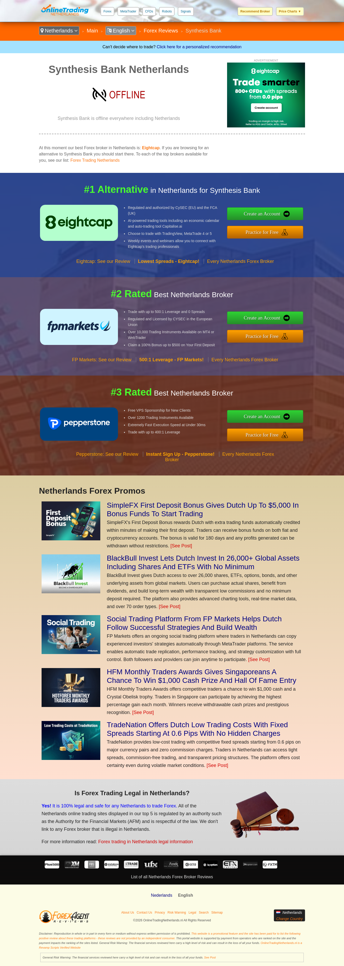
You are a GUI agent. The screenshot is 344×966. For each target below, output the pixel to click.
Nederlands (161, 895)
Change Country (289, 919)
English (121, 30)
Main (92, 30)
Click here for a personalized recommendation (199, 47)
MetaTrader (128, 11)
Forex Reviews (161, 30)
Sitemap (217, 912)
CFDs (149, 11)
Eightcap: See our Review (103, 261)
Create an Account (262, 213)
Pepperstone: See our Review (107, 454)
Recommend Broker (255, 11)
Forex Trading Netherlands (95, 160)
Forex (107, 11)
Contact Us (144, 912)
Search (204, 912)
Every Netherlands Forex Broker (240, 261)
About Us (127, 912)
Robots (167, 11)
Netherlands (59, 30)
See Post (210, 957)
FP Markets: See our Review (101, 359)
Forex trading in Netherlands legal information (145, 841)
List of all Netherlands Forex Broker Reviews (172, 877)
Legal (192, 912)
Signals (186, 11)
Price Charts (290, 11)
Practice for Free (262, 232)
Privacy (160, 912)
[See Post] (181, 545)
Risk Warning (177, 912)
